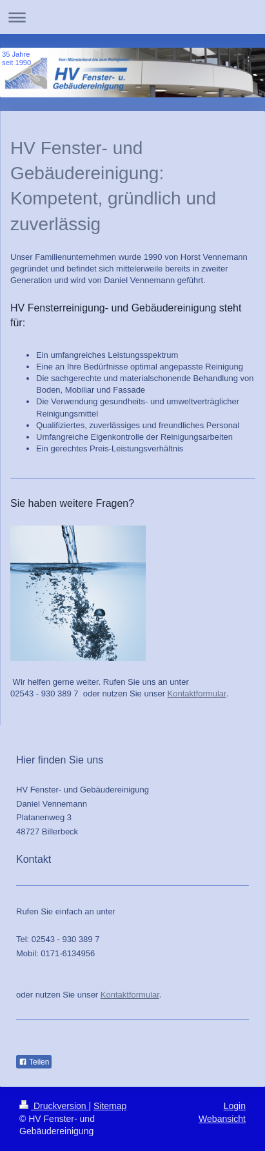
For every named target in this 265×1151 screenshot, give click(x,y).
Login (235, 1106)
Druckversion (53, 1106)
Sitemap (109, 1106)
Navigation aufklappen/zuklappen (132, 17)
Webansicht (222, 1119)
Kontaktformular (197, 693)
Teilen (34, 1062)
